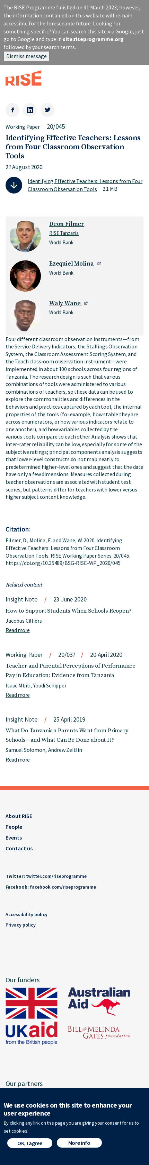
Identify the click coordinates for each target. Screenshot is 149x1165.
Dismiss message (26, 56)
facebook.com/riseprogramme (63, 887)
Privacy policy (21, 925)
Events (14, 837)
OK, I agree (29, 1145)
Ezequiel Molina (72, 264)
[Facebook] (12, 110)
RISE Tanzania (64, 233)
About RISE (19, 815)
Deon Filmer (66, 224)
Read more (18, 630)
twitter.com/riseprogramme (56, 876)
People (14, 826)
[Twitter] (47, 110)
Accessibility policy (26, 914)
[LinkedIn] (30, 110)
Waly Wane (65, 303)
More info (79, 1145)
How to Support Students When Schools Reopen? (69, 611)
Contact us (19, 848)
